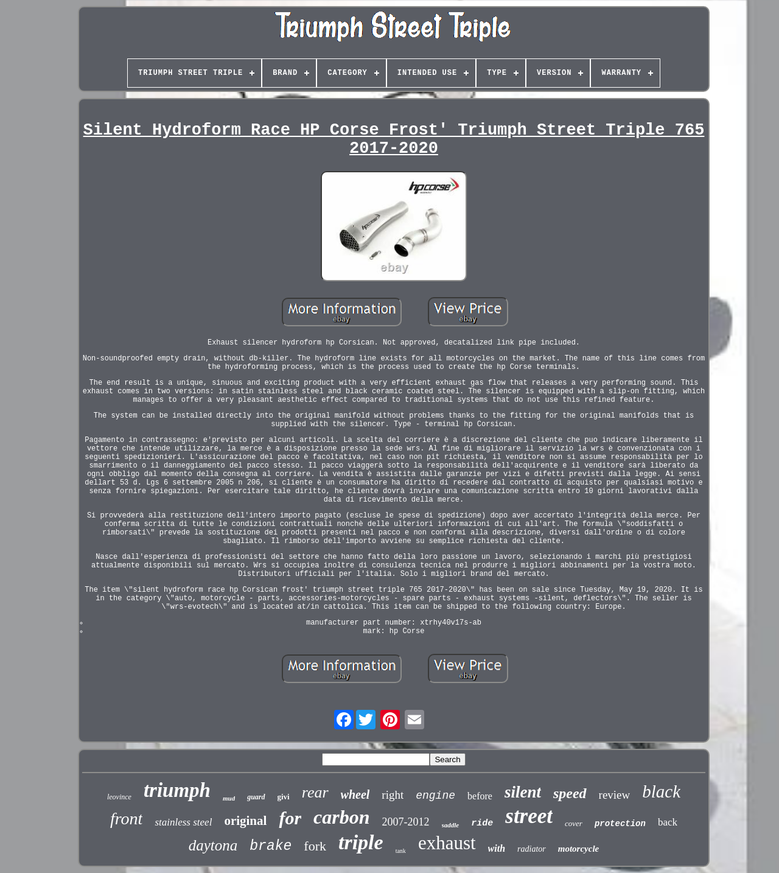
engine (435, 796)
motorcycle (578, 849)
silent (523, 792)
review (615, 794)
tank (401, 850)
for (290, 818)
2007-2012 (406, 822)
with (496, 848)
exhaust (447, 843)
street (529, 816)
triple (360, 842)
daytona (213, 845)
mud (229, 798)
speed (570, 793)
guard (256, 797)
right (392, 794)
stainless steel (183, 822)
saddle (450, 825)
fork (315, 846)
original (245, 820)
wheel (355, 794)
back (667, 822)
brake (271, 846)
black (661, 791)
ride (482, 823)
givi (284, 796)
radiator (531, 849)
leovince (119, 797)
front (126, 818)
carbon (341, 817)
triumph (177, 790)
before (479, 796)
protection (620, 824)
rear (315, 792)
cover (573, 823)
